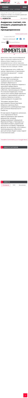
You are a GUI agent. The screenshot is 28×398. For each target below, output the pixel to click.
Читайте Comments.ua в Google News (14, 140)
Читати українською (21, 34)
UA (15, 2)
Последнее (5, 185)
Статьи (11, 9)
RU (18, 2)
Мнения (23, 9)
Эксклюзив (5, 9)
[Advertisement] (14, 162)
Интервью (17, 9)
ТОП (14, 185)
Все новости (24, 18)
